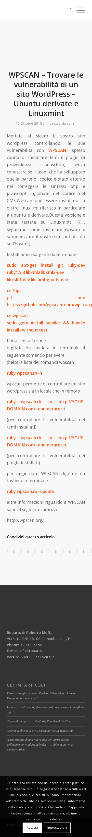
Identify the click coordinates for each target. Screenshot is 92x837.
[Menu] (78, 10)
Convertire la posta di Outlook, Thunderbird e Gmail (40, 721)
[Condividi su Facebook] (14, 550)
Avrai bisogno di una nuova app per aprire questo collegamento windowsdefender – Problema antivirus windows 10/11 (40, 744)
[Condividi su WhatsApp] (42, 550)
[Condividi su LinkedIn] (70, 550)
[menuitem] (68, 10)
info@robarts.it (32, 650)
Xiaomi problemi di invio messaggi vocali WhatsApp (40, 730)
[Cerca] (68, 10)
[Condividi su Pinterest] (56, 550)
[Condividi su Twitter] (28, 550)
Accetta (32, 827)
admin (72, 123)
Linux (54, 123)
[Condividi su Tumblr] (84, 550)
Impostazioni (57, 827)
